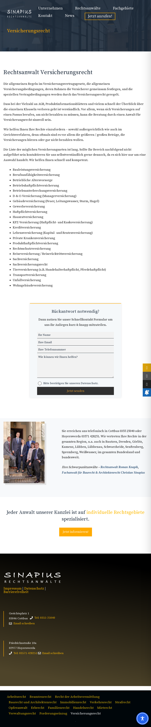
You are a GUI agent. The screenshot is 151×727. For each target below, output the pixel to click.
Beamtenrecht (40, 697)
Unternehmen (50, 8)
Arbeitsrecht (16, 697)
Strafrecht (122, 702)
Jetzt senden (75, 391)
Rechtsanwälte (87, 8)
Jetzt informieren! (76, 532)
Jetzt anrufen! (100, 16)
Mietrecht (104, 708)
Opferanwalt (18, 708)
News (69, 15)
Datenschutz (34, 588)
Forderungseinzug (53, 713)
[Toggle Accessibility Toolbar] (142, 718)
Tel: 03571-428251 (25, 653)
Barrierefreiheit (15, 592)
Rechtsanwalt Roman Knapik (119, 467)
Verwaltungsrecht (22, 713)
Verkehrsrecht (101, 702)
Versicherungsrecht (86, 713)
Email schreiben (24, 623)
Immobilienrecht (73, 702)
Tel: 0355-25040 (44, 618)
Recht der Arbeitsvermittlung (77, 697)
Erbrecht (37, 708)
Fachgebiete (123, 8)
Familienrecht (59, 708)
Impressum (12, 588)
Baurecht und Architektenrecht (33, 702)
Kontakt (45, 15)
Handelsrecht (83, 708)
